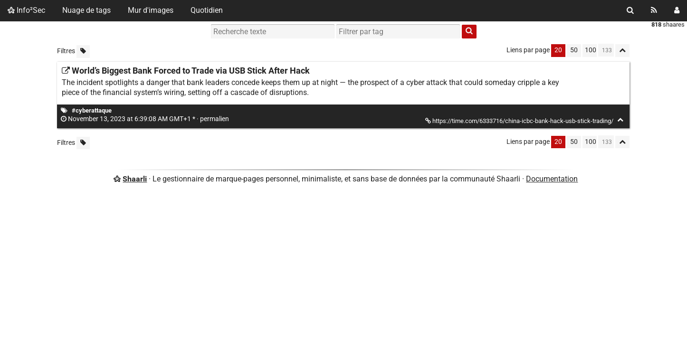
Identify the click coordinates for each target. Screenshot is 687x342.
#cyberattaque (92, 110)
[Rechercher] (630, 10)
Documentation (552, 178)
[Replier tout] (622, 50)
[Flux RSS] (654, 10)
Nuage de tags (86, 10)
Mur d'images (150, 10)
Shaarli (135, 178)
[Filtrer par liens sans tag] (83, 51)
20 (558, 50)
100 (590, 50)
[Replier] (620, 120)
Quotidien (207, 10)
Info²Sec (26, 10)
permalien (145, 119)
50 (574, 50)
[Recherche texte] (272, 31)
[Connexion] (677, 10)
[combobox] (398, 31)
